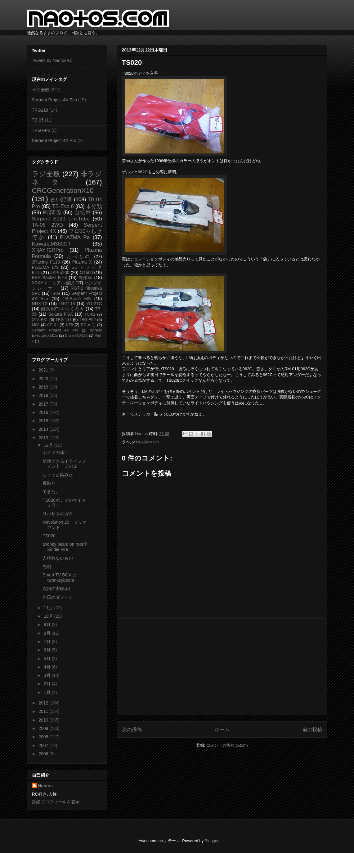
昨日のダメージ (58, 597)
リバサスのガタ (58, 513)
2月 (48, 683)
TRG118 (40, 110)
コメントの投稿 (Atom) (227, 745)
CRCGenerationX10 (63, 190)
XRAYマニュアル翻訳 (53, 282)
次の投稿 (132, 729)
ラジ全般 (40, 89)
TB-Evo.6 (63, 206)
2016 (43, 412)
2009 (43, 728)
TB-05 (38, 120)
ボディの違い (56, 452)
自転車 (82, 212)
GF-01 (52, 325)
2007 (43, 745)
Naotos (45, 785)
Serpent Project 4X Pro (54, 140)
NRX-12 (39, 303)
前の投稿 (312, 729)
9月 (48, 624)
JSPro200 (59, 272)
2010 (43, 719)
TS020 (49, 535)
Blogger (211, 840)
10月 (49, 616)
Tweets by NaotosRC (52, 60)
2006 (43, 753)
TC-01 (89, 314)
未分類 (94, 206)
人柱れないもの (58, 558)
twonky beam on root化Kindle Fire (65, 547)
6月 (48, 649)
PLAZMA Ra (75, 237)
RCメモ (88, 325)
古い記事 (61, 199)
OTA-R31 (40, 320)
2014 (43, 429)
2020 (43, 378)
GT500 (86, 272)
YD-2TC (94, 303)
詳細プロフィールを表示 (56, 801)
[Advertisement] (222, 666)
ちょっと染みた (58, 474)
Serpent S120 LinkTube (61, 219)
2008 (43, 736)
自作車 (85, 277)
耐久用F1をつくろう (62, 308)
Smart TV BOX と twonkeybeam (60, 577)
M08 (36, 325)
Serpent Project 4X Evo (54, 99)
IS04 (55, 293)
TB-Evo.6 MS (77, 298)
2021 (43, 369)
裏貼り (49, 483)
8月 (48, 633)
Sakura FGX (60, 314)
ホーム (222, 729)
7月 (48, 641)
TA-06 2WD (47, 225)
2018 (43, 395)
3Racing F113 (46, 262)
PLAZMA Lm (147, 442)
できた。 (51, 491)
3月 (48, 675)
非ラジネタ (67, 178)
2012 (43, 702)
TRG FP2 (41, 130)
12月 (49, 445)
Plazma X (82, 262)
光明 (47, 566)
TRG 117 (64, 320)
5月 (48, 658)
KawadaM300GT (51, 244)
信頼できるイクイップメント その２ (64, 464)
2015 (43, 420)
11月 (49, 607)
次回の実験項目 (58, 588)
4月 (48, 666)
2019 (43, 386)
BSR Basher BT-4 (49, 277)
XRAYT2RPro (48, 250)
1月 (48, 692)
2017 (43, 404)
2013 (43, 437)
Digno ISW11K (76, 335)
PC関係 (52, 212)
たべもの (79, 256)
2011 (43, 711)
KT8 (69, 325)
